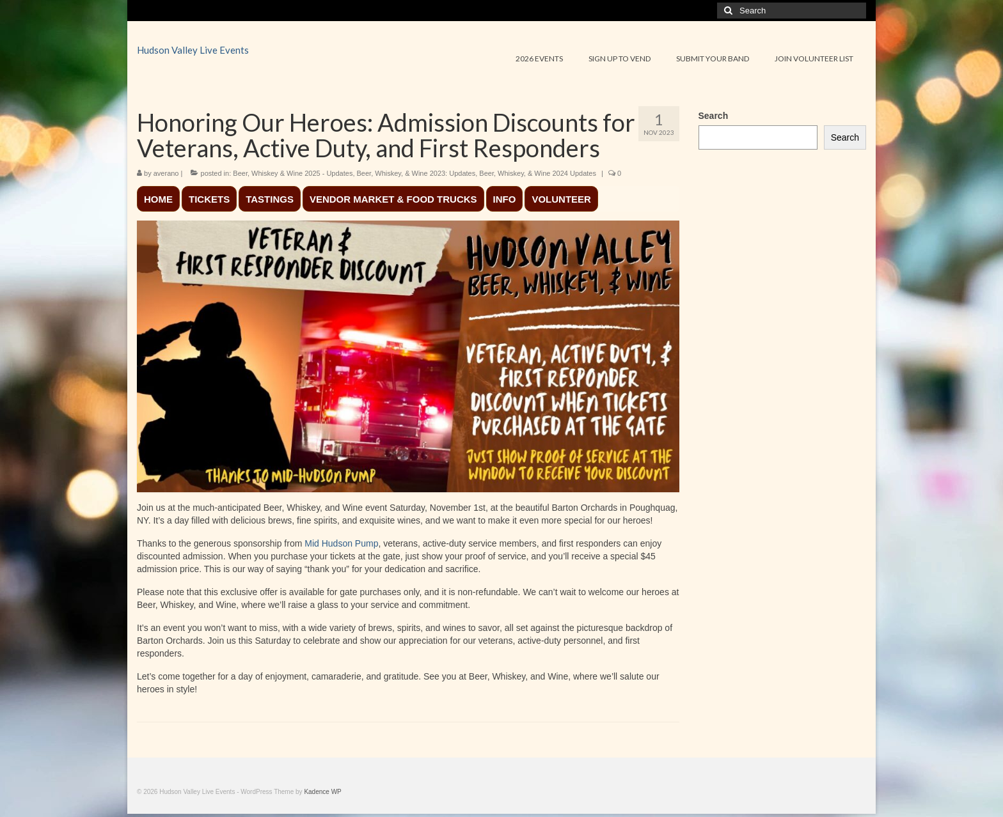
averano (166, 173)
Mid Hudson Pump (340, 543)
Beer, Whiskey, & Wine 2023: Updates (416, 173)
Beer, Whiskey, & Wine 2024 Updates (537, 173)
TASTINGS (270, 199)
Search (714, 116)
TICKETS (209, 199)
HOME (158, 199)
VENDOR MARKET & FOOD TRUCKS (393, 199)
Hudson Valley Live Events (193, 50)
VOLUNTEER (561, 199)
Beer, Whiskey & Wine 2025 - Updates (292, 173)
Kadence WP (322, 791)
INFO (504, 199)
